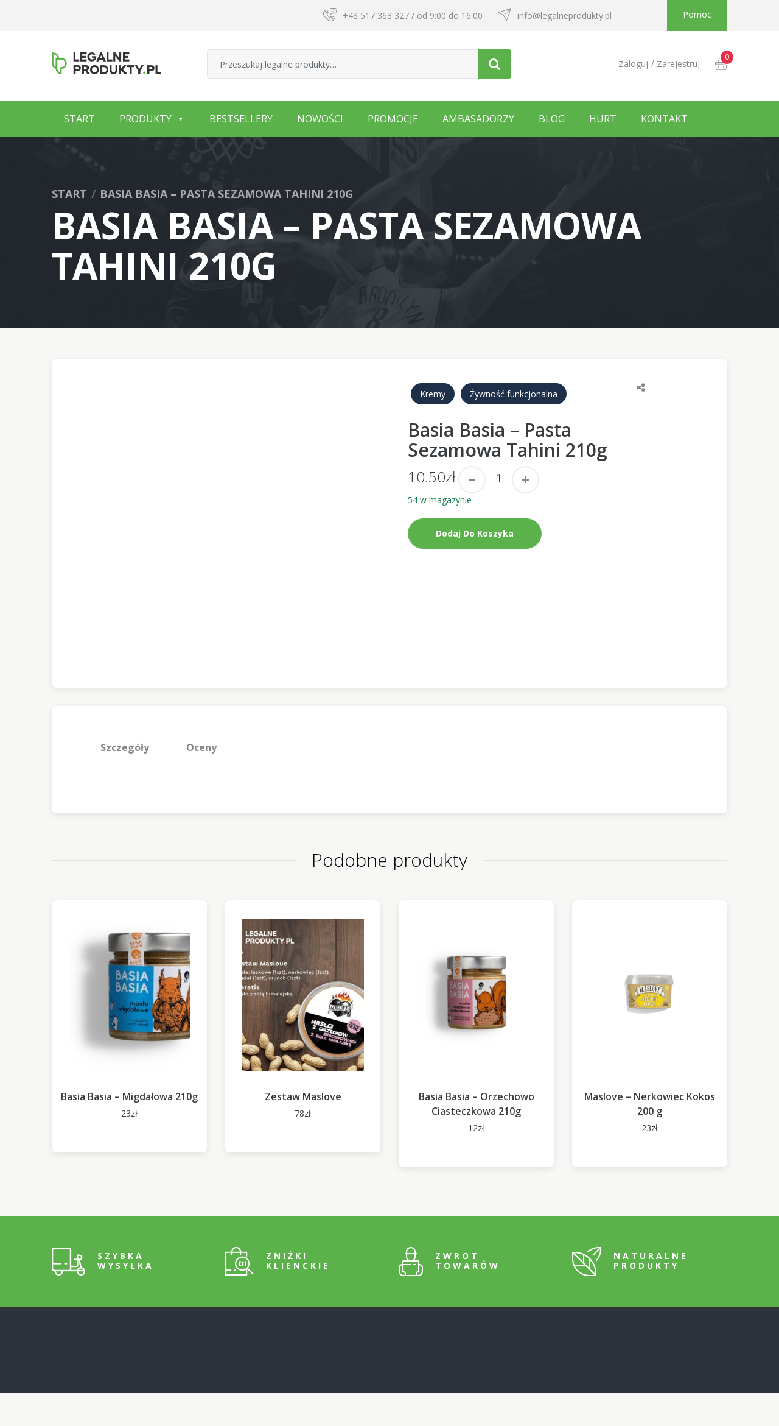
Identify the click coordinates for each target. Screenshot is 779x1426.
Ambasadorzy (478, 118)
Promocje (393, 118)
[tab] (125, 780)
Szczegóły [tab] (124, 780)
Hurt (603, 118)
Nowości (320, 118)
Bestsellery (241, 118)
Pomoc (697, 14)
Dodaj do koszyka (475, 533)
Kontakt (664, 118)
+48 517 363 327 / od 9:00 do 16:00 (413, 15)
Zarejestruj (678, 63)
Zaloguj (633, 63)
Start (79, 118)
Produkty (145, 118)
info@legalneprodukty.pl (564, 15)
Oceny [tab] (201, 780)
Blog (552, 118)
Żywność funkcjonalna (513, 394)
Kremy (432, 394)
